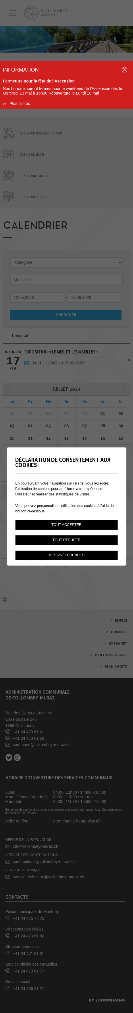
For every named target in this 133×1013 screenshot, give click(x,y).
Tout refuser (67, 540)
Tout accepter (66, 525)
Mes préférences (66, 555)
